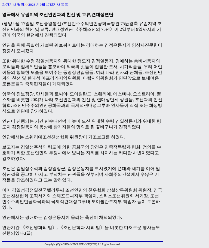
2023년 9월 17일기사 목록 (48, 4)
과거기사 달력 (13, 4)
